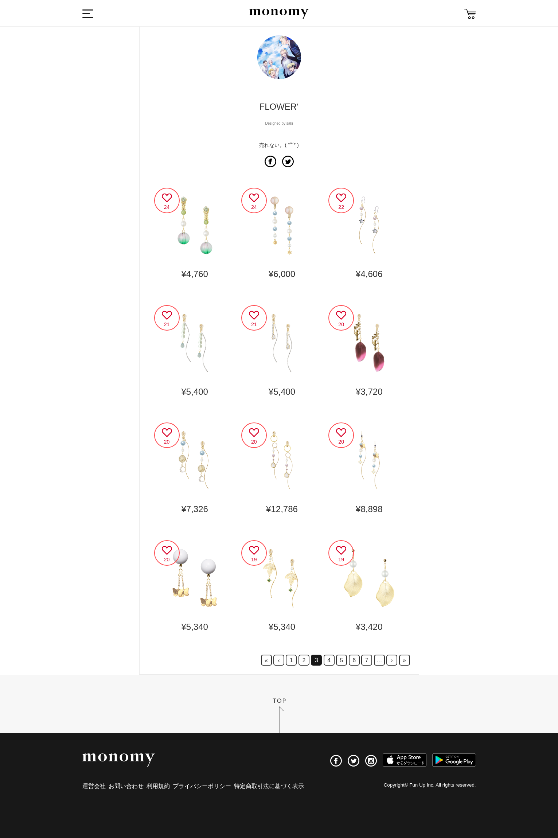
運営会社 (94, 786)
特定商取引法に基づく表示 (269, 786)
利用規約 (158, 786)
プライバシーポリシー (202, 786)
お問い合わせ (126, 786)
